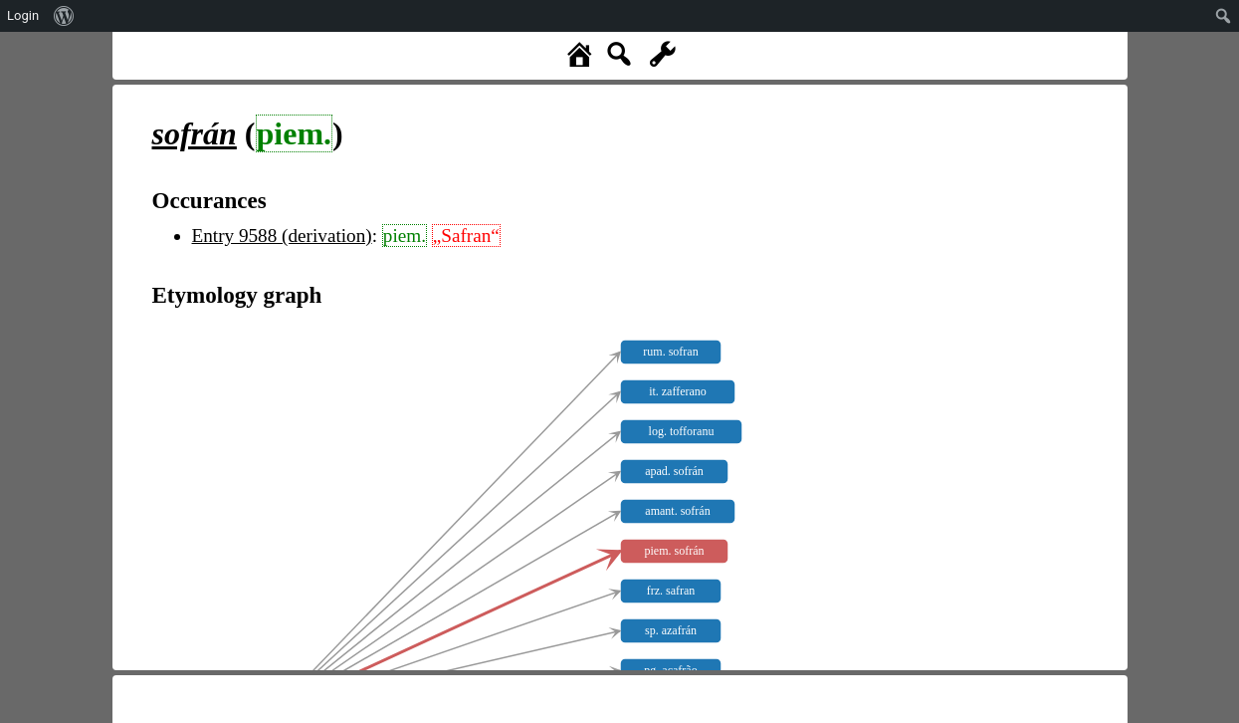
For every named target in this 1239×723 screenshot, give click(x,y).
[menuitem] (64, 16)
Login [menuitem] (23, 15)
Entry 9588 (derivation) (282, 235)
